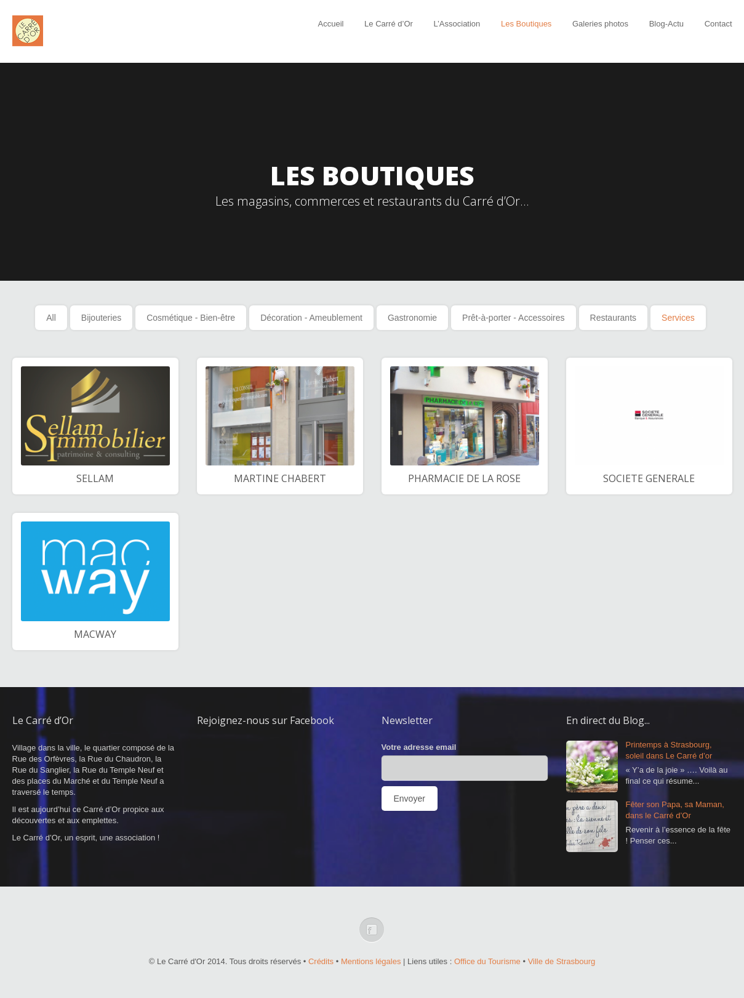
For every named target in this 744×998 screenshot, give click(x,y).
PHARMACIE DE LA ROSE (464, 478)
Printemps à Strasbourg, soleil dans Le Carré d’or (669, 750)
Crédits (321, 961)
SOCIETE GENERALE (649, 478)
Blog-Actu (666, 23)
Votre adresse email (419, 747)
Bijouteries (101, 318)
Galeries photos (600, 23)
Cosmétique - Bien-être (190, 318)
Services (678, 318)
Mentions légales (371, 961)
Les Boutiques (526, 23)
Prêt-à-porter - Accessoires (513, 318)
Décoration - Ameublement (311, 318)
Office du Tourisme (487, 961)
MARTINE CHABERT (280, 478)
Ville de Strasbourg (562, 961)
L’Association (456, 23)
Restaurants (613, 318)
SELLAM (95, 478)
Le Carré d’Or (388, 23)
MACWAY (95, 634)
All (51, 318)
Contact (718, 23)
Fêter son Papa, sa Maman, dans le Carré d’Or (675, 810)
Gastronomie (412, 318)
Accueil (331, 23)
